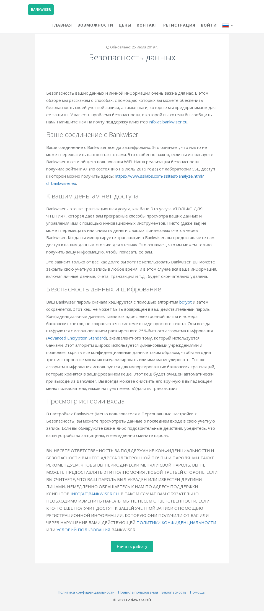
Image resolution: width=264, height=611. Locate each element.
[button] (227, 24)
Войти (209, 25)
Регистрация (179, 25)
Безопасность (174, 592)
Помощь (197, 592)
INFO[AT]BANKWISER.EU (97, 493)
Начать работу (134, 546)
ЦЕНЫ (125, 25)
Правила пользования (138, 592)
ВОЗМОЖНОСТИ (95, 25)
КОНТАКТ (147, 25)
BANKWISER (41, 9)
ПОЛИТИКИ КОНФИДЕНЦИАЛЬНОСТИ (178, 522)
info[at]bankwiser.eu (170, 122)
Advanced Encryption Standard (79, 338)
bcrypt (187, 302)
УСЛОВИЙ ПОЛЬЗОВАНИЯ (85, 529)
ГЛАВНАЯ (61, 25)
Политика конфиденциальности (86, 592)
